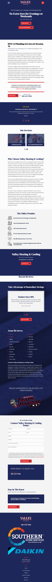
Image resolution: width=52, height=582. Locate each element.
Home (26, 568)
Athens (11, 334)
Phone (9, 432)
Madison (11, 337)
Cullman (31, 334)
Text (22, 306)
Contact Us (26, 263)
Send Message (26, 461)
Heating (26, 572)
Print (29, 306)
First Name (10, 428)
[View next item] (28, 120)
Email (26, 306)
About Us (26, 580)
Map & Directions (26, 562)
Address (9, 436)
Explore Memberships (26, 27)
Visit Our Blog (13, 506)
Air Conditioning (26, 570)
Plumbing (26, 577)
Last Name (29, 428)
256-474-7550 (27, 96)
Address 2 (10, 439)
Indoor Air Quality (26, 575)
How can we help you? (12, 447)
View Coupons (26, 319)
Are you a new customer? (13, 443)
